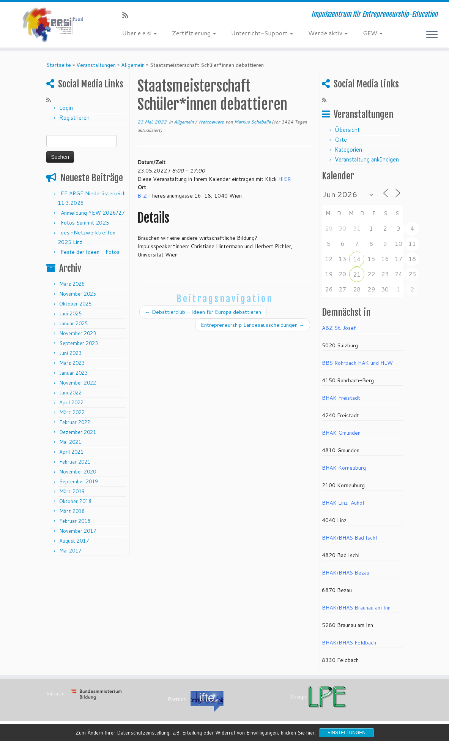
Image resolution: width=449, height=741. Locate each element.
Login (66, 108)
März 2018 (72, 511)
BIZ (142, 196)
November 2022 (77, 382)
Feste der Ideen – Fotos (90, 252)
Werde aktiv (328, 32)
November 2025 (77, 293)
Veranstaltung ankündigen (367, 159)
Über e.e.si (139, 32)
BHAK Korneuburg (344, 468)
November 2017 (77, 530)
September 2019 (78, 481)
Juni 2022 (70, 392)
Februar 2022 (74, 422)
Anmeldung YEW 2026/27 (93, 213)
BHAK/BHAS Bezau (345, 572)
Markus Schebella (252, 122)
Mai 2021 (70, 442)
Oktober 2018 (75, 501)
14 (357, 259)
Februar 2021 (74, 461)
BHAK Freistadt (341, 398)
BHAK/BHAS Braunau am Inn (356, 607)
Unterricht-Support (262, 32)
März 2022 (72, 412)
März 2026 (72, 283)
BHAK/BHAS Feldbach (349, 642)
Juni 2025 (70, 313)
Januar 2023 (73, 372)
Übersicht (347, 130)
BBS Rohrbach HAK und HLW (357, 363)
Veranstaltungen (96, 65)
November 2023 (77, 333)
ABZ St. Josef (339, 328)
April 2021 (71, 451)
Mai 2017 (70, 550)
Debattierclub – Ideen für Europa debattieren (203, 312)
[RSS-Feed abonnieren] (127, 15)
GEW (373, 32)
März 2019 (72, 491)
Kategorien (348, 150)
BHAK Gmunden (341, 433)
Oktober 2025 (75, 303)
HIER (284, 179)
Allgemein (133, 65)
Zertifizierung (194, 32)
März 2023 (72, 362)
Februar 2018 (74, 521)
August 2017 (74, 540)
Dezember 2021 (77, 432)
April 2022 (71, 402)
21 (357, 274)
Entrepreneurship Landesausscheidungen (252, 325)
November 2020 (77, 471)
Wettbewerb (211, 122)
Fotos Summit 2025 (85, 222)
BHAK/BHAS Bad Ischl (349, 538)
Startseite (58, 65)
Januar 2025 (73, 323)
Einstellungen (347, 732)
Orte (341, 140)
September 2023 (78, 343)
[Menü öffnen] (432, 35)
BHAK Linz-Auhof (343, 503)
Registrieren (74, 118)
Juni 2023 (70, 353)
